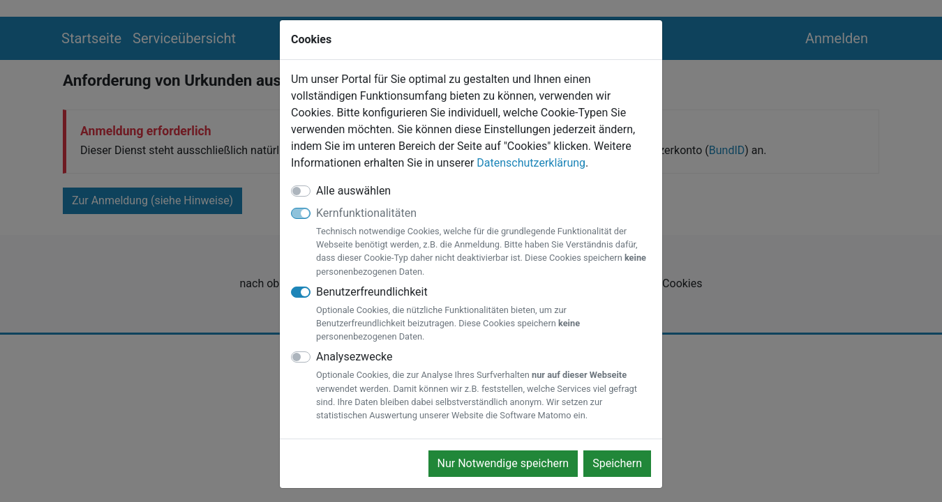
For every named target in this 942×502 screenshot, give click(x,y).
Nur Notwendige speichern (503, 463)
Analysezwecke (483, 386)
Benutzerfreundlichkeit (483, 314)
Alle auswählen (353, 190)
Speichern (617, 463)
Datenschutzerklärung (531, 162)
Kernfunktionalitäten (483, 242)
